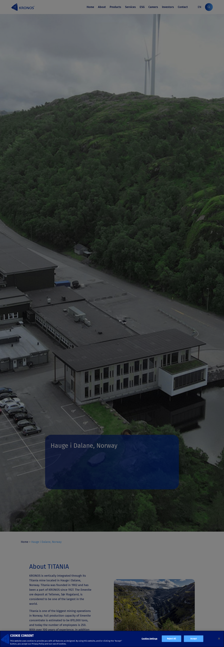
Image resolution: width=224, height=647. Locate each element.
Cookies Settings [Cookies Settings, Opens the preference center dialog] (149, 638)
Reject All (171, 638)
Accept (193, 638)
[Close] (219, 638)
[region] (112, 639)
